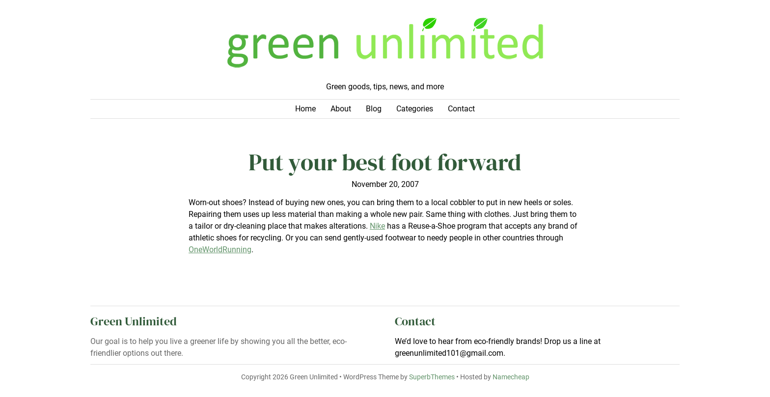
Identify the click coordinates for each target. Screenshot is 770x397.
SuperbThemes (432, 377)
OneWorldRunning (220, 249)
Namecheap (511, 377)
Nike (377, 226)
